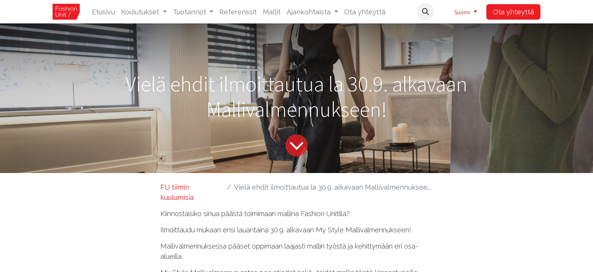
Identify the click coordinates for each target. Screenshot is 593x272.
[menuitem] (103, 12)
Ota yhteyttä (513, 12)
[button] (425, 11)
